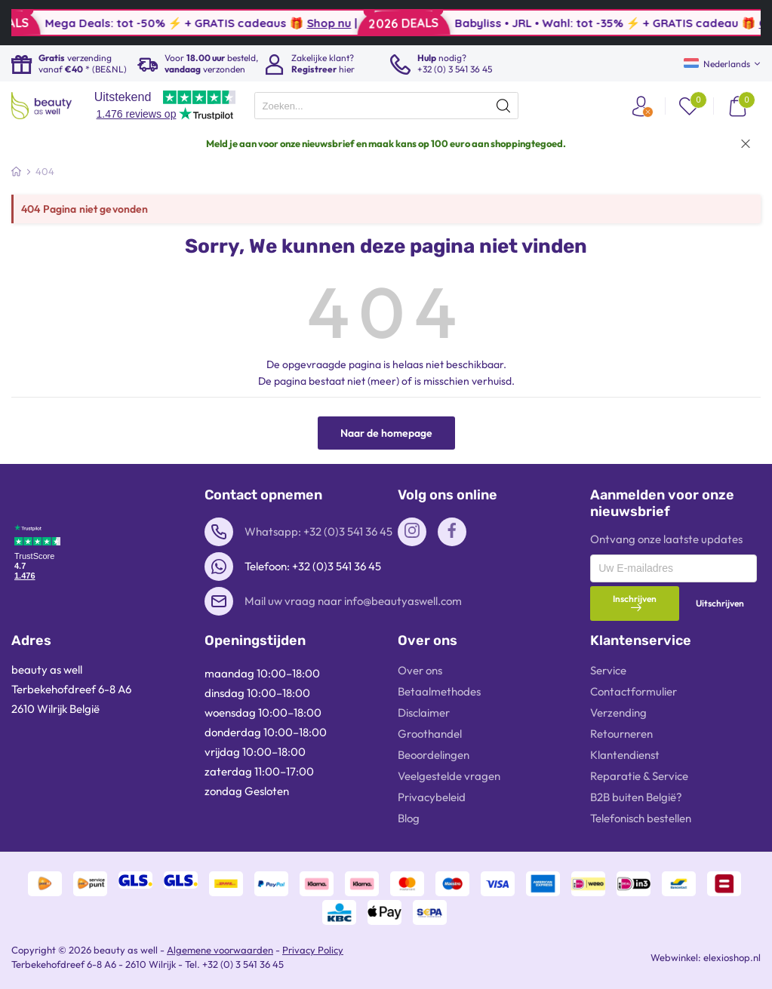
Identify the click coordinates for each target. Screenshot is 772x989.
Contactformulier (633, 691)
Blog (409, 818)
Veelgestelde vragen (449, 776)
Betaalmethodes (439, 691)
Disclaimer (424, 712)
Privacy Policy (312, 950)
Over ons (420, 670)
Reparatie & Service (639, 776)
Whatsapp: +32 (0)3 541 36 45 (318, 531)
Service (608, 670)
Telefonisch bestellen (640, 818)
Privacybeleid (432, 797)
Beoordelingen (433, 755)
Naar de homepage (386, 433)
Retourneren (621, 733)
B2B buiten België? (636, 797)
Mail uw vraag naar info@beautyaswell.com (353, 601)
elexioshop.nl (732, 957)
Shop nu (365, 23)
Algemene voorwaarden (220, 950)
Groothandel (430, 733)
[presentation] (386, 105)
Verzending (618, 712)
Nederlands (717, 63)
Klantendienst (625, 755)
